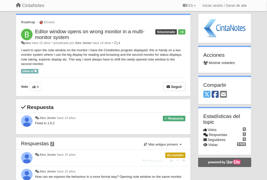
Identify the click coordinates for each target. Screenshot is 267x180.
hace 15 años (66, 154)
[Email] (223, 94)
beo (28, 43)
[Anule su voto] (177, 160)
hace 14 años (66, 118)
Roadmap (28, 22)
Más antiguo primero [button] (163, 144)
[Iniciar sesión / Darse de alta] (224, 5)
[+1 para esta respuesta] (171, 160)
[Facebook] (215, 94)
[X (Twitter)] (206, 94)
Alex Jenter (83, 43)
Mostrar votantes (219, 63)
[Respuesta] (152, 160)
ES (189, 6)
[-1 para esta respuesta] (183, 160)
